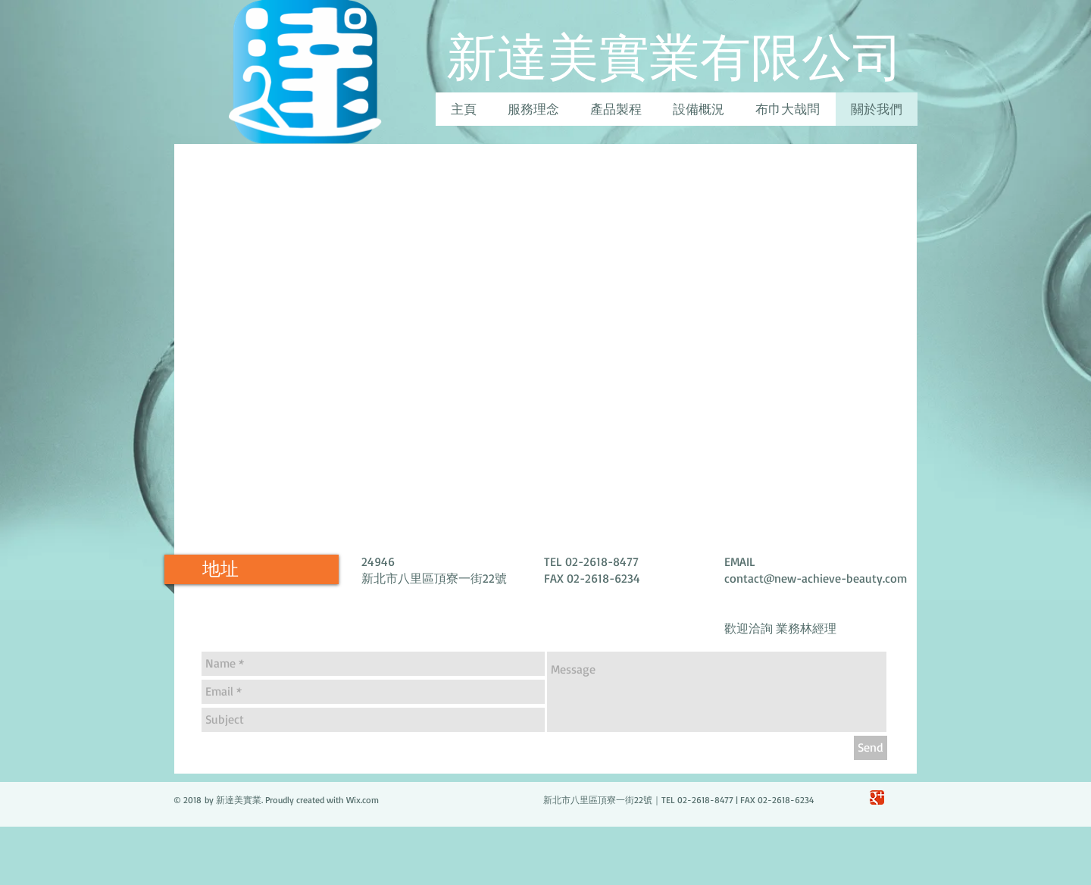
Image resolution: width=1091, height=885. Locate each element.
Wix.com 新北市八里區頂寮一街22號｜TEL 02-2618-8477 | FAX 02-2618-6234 (580, 799)
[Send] (870, 748)
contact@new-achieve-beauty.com (815, 578)
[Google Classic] (877, 797)
